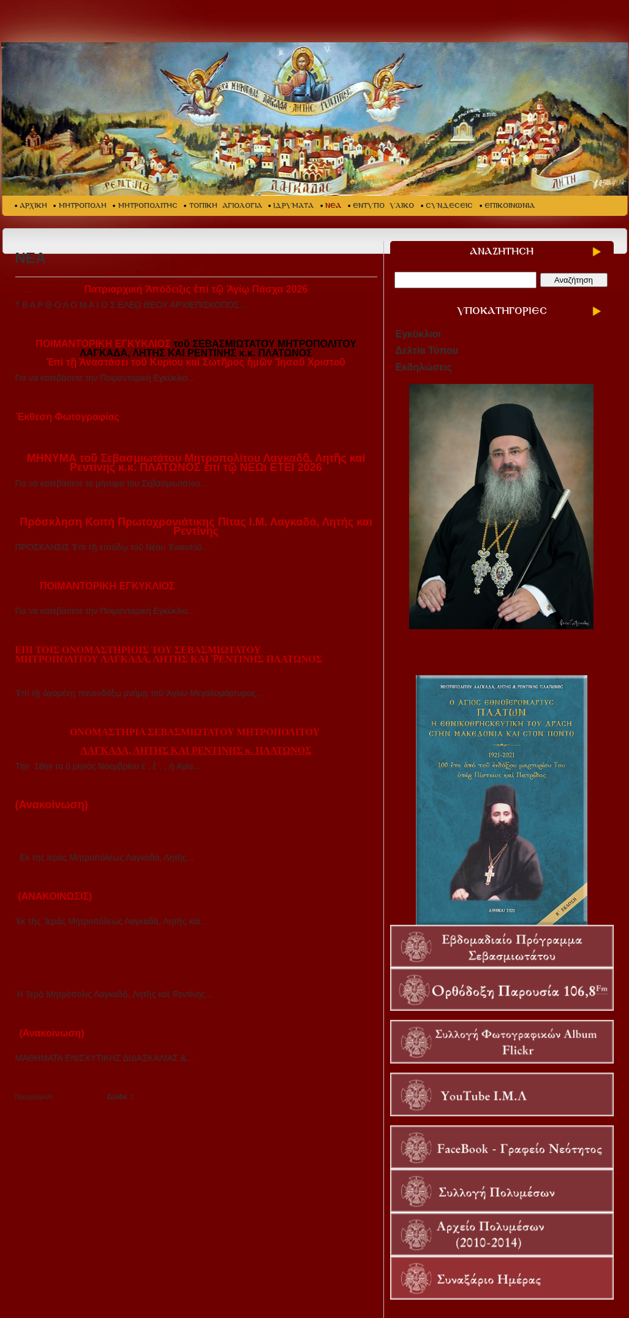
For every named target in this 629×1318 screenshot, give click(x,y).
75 (195, 1124)
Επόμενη (365, 1097)
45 (119, 1115)
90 (212, 1133)
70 (153, 1124)
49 (153, 1115)
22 (281, 1097)
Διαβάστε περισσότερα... (61, 319)
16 (230, 1097)
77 (212, 1124)
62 (264, 1115)
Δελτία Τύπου (427, 350)
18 (247, 1097)
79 (230, 1124)
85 (281, 1124)
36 (221, 1106)
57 (221, 1115)
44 (110, 1115)
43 (281, 1106)
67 (127, 1124)
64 (281, 1115)
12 (196, 1097)
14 (213, 1097)
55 (204, 1115)
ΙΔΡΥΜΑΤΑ (293, 206)
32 (187, 1106)
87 (187, 1133)
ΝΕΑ (333, 206)
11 (187, 1097)
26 (136, 1106)
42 (272, 1106)
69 (144, 1124)
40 (255, 1106)
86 (179, 1133)
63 (272, 1115)
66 (119, 1124)
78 (221, 1124)
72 (170, 1124)
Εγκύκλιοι (418, 334)
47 (136, 1115)
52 (179, 1115)
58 (230, 1115)
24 (119, 1106)
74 (187, 1124)
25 (127, 1106)
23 (110, 1106)
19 (255, 1097)
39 (247, 1106)
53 (187, 1115)
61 (255, 1115)
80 (238, 1124)
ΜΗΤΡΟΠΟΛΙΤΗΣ (148, 206)
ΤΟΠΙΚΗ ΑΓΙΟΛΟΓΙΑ (225, 206)
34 (204, 1106)
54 (195, 1115)
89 (204, 1133)
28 (153, 1106)
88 (195, 1133)
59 (238, 1115)
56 (212, 1115)
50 (162, 1115)
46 (127, 1115)
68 (136, 1124)
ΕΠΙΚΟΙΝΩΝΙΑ (509, 206)
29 (162, 1106)
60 (247, 1115)
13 (205, 1097)
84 (272, 1124)
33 (195, 1106)
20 (264, 1097)
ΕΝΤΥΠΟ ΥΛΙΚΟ (383, 206)
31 (179, 1106)
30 (170, 1106)
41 (264, 1106)
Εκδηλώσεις (424, 367)
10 (179, 1097)
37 (230, 1106)
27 (144, 1106)
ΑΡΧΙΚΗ (33, 206)
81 (247, 1124)
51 (170, 1115)
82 (255, 1124)
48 (144, 1115)
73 (179, 1124)
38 (238, 1106)
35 (212, 1106)
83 (264, 1124)
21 (272, 1097)
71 (162, 1124)
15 (222, 1097)
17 (238, 1097)
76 (204, 1124)
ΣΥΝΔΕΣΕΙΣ (449, 206)
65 (110, 1124)
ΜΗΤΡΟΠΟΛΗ (83, 206)
